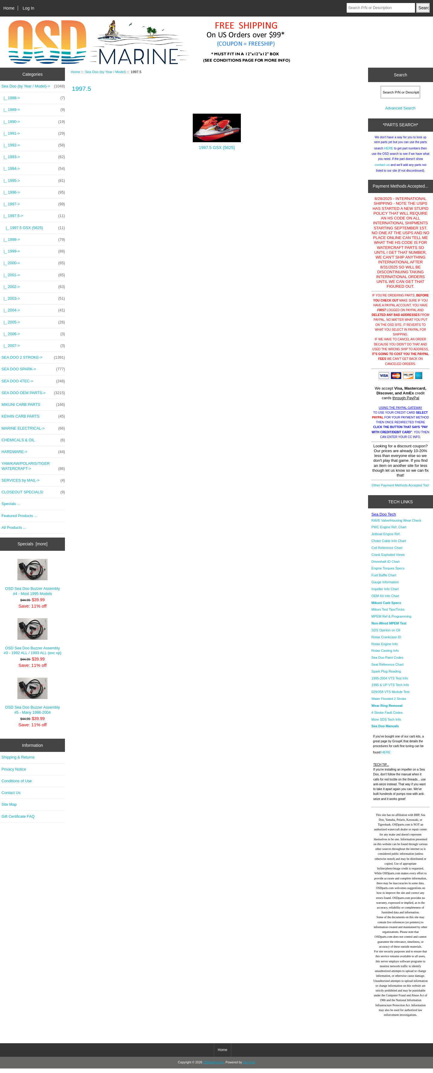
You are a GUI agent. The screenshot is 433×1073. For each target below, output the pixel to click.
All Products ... (14, 527)
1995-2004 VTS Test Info (389, 683)
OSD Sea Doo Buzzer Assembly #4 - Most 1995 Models (32, 577)
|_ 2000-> (33, 263)
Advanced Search (400, 112)
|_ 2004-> (33, 310)
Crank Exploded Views (387, 559)
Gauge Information (385, 586)
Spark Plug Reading (386, 676)
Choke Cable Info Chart (388, 545)
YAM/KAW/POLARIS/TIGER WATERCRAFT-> (33, 466)
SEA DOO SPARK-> (33, 369)
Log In (28, 8)
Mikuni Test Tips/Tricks (387, 614)
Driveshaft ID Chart (385, 566)
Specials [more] (32, 543)
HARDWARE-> (33, 451)
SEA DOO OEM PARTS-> (33, 393)
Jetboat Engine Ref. (386, 538)
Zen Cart (249, 1066)
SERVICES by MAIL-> (33, 480)
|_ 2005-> (33, 322)
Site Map (9, 804)
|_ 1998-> (33, 239)
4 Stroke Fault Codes (386, 717)
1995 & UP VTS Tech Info (390, 689)
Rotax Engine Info (384, 648)
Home (8, 8)
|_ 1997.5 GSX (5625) (33, 227)
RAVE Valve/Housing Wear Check (396, 525)
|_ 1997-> (33, 204)
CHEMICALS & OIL (33, 440)
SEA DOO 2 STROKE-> (33, 357)
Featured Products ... (19, 516)
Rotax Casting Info (385, 655)
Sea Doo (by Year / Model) (105, 72)
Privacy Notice (14, 769)
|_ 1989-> (33, 109)
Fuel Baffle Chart (383, 579)
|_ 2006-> (33, 334)
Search (400, 74)
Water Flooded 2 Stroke (388, 703)
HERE (388, 153)
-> (33, 86)
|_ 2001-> (33, 275)
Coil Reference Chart (386, 552)
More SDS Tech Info (386, 724)
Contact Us (11, 792)
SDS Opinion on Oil (385, 634)
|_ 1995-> (33, 180)
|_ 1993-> (33, 157)
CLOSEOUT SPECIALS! (33, 492)
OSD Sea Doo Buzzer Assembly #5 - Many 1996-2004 (32, 696)
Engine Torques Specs (387, 573)
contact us (382, 169)
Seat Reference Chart (387, 669)
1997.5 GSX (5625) (217, 145)
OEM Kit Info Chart (385, 600)
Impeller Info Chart (384, 593)
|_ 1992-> (33, 145)
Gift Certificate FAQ (18, 816)
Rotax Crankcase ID (386, 641)
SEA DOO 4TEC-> (33, 381)
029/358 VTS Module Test (390, 696)
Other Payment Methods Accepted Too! (400, 490)
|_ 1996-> (33, 192)
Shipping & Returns (18, 757)
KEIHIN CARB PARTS (33, 416)
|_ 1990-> (33, 121)
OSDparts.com (213, 1066)
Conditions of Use (17, 781)
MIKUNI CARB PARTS (33, 404)
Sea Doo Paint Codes (387, 662)
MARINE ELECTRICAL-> (33, 428)
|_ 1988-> (33, 98)
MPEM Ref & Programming (391, 621)
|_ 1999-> (33, 251)
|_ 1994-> (33, 168)
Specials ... (11, 503)
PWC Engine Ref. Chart (388, 531)
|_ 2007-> (33, 345)
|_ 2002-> (33, 286)
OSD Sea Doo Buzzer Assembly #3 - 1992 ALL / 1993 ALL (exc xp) (32, 636)
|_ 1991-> (33, 133)
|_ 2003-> (33, 298)
